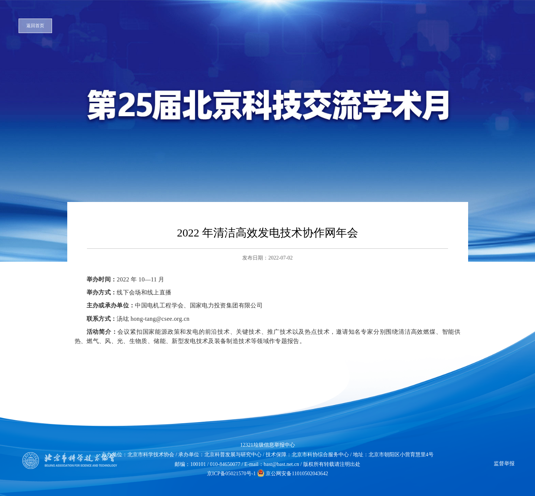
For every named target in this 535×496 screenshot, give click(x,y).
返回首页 (35, 25)
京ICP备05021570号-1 (231, 473)
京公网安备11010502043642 (292, 473)
